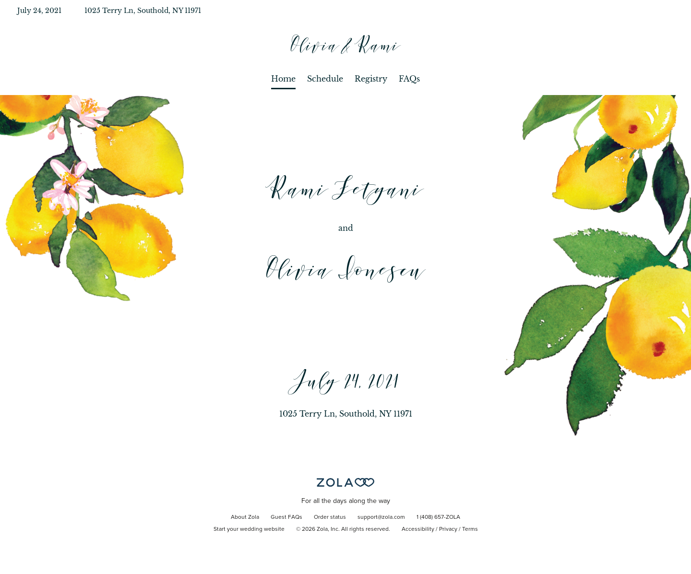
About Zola (245, 517)
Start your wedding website (249, 529)
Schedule (325, 79)
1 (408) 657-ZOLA (438, 517)
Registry (371, 79)
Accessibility (418, 529)
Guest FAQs (286, 517)
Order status (330, 517)
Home (283, 79)
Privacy (448, 529)
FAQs (409, 79)
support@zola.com (381, 517)
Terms (470, 529)
